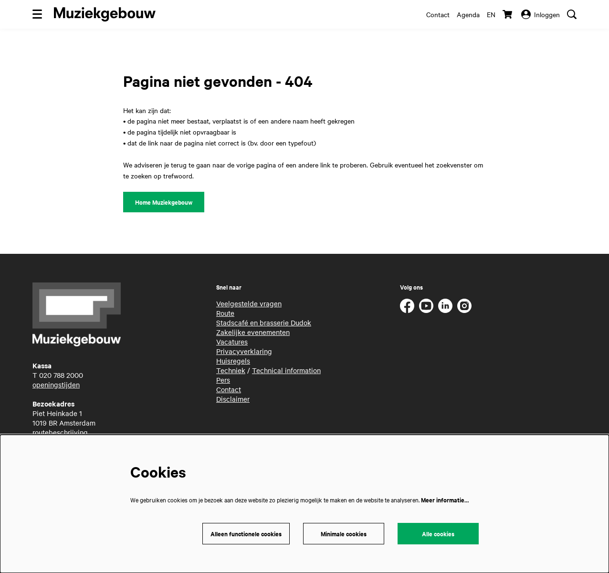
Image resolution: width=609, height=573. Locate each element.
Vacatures (232, 341)
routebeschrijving (60, 432)
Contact (438, 14)
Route (225, 313)
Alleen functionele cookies (246, 533)
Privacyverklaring (244, 351)
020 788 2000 (61, 375)
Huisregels (233, 360)
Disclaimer (233, 399)
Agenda (468, 14)
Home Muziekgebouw (163, 202)
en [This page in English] (491, 14)
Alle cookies (438, 533)
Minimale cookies (344, 533)
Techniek (230, 370)
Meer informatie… (445, 499)
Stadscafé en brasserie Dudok (263, 322)
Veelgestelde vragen (249, 303)
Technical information (286, 370)
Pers (223, 380)
